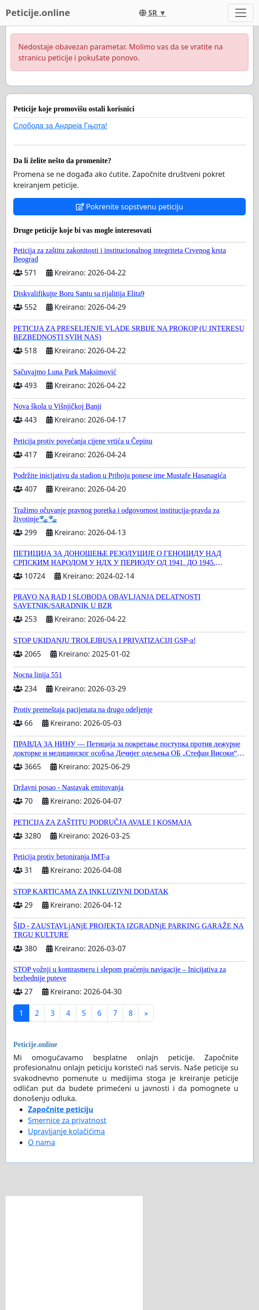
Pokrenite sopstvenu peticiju (129, 207)
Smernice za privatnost (67, 1120)
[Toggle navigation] (241, 13)
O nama (41, 1142)
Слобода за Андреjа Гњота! (60, 126)
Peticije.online (37, 12)
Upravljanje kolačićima (66, 1131)
